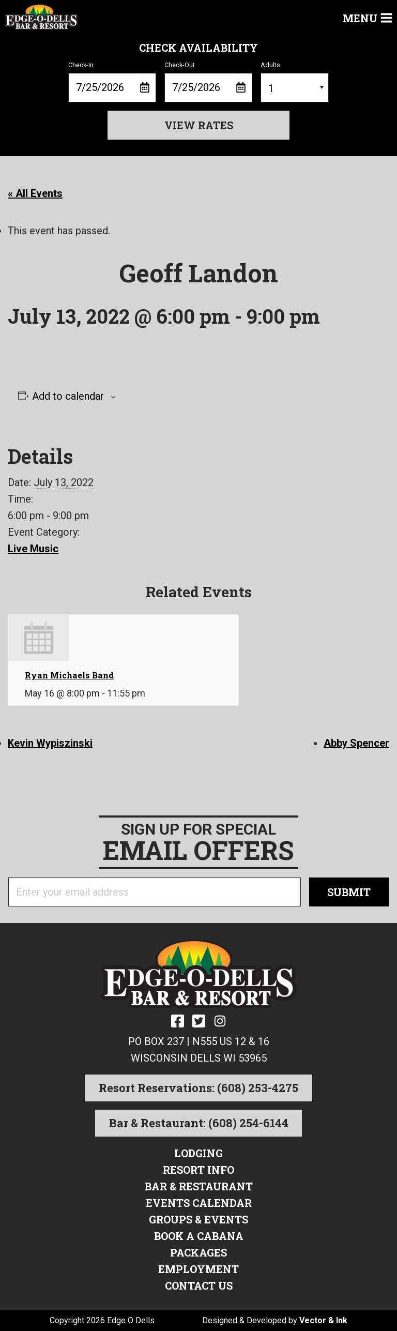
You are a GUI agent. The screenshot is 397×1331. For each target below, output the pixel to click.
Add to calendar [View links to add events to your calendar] (68, 396)
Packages (198, 1252)
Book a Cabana (198, 1236)
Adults (294, 81)
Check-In (112, 81)
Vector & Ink (323, 1320)
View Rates (198, 125)
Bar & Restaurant (199, 1186)
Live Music (33, 548)
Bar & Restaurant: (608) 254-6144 (198, 1122)
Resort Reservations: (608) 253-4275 (198, 1087)
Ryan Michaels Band (69, 675)
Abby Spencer (356, 743)
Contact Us (199, 1285)
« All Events (35, 193)
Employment (198, 1269)
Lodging (198, 1153)
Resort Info (198, 1169)
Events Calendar (199, 1202)
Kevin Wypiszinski (50, 743)
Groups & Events (198, 1219)
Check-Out (208, 81)
